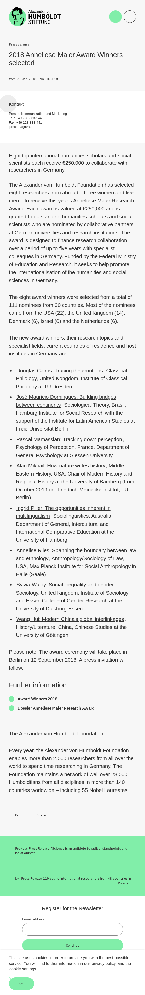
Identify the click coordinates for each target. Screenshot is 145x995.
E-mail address (33, 919)
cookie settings (22, 969)
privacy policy (104, 963)
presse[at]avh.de (21, 127)
